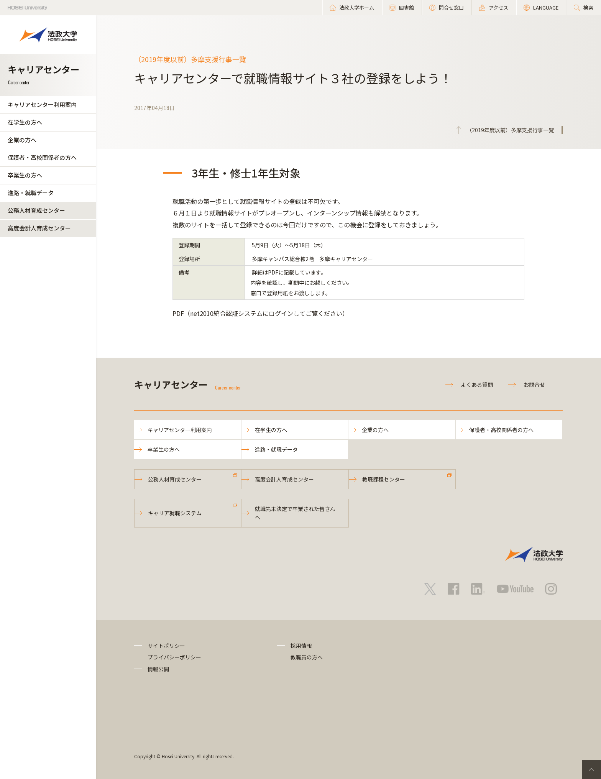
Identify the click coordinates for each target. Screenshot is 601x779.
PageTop (591, 769)
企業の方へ (22, 140)
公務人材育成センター (36, 210)
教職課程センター (383, 479)
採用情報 (301, 645)
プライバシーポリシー (174, 657)
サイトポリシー (166, 645)
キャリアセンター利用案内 (42, 104)
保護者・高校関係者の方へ (42, 157)
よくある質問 (477, 384)
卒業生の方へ (25, 175)
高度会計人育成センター (39, 228)
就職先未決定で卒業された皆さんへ (295, 513)
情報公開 (158, 669)
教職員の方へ (307, 657)
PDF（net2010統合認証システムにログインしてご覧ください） (260, 313)
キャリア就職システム (175, 513)
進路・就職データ (31, 193)
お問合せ (534, 384)
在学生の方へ (25, 122)
